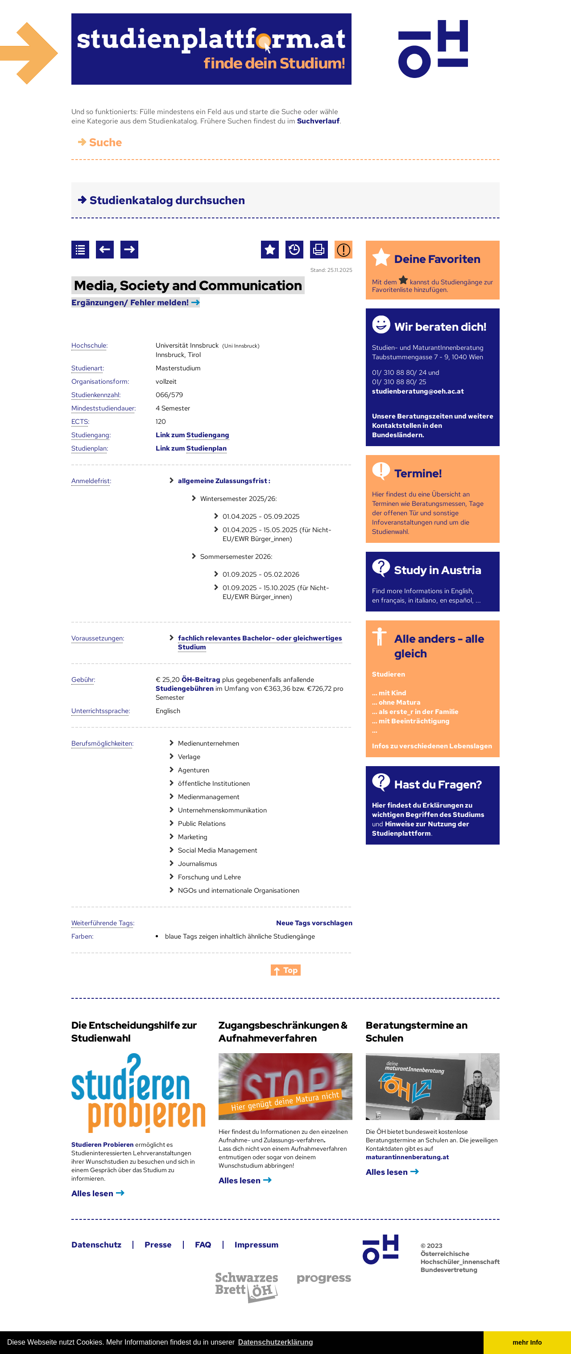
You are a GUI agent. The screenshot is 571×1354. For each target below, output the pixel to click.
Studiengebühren (185, 688)
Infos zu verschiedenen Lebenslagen (432, 746)
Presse (158, 1244)
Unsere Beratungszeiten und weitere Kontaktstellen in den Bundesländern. (432, 425)
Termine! (418, 473)
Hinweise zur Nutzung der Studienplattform (420, 829)
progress (324, 1279)
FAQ (203, 1244)
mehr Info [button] (527, 1342)
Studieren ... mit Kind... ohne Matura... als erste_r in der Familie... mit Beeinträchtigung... (415, 702)
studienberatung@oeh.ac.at (418, 391)
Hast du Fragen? (438, 784)
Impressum (256, 1244)
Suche (105, 142)
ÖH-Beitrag (201, 679)
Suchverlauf (318, 121)
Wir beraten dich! (440, 327)
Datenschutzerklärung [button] (275, 1342)
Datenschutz (96, 1244)
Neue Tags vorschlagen (314, 923)
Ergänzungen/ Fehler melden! (130, 302)
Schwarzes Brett (246, 1288)
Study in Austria (437, 570)
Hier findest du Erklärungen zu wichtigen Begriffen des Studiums (428, 810)
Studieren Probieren (103, 1145)
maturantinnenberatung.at (407, 1157)
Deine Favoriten (437, 259)
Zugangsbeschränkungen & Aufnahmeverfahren (283, 1032)
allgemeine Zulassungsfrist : (224, 480)
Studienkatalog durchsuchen (167, 200)
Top (290, 970)
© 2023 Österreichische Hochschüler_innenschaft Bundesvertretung (460, 1258)
